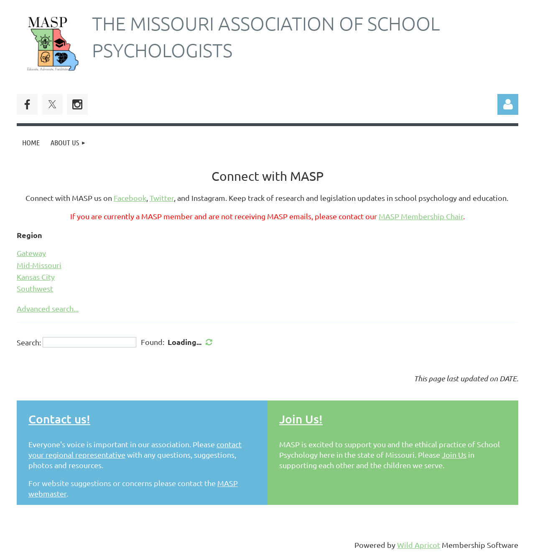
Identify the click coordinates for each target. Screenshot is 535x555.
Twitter (162, 197)
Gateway (31, 252)
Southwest (35, 288)
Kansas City (36, 276)
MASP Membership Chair (421, 216)
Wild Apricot (418, 544)
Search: (29, 342)
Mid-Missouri (39, 265)
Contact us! (59, 419)
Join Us (454, 454)
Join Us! (301, 419)
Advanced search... (48, 308)
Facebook (130, 197)
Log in (507, 104)
